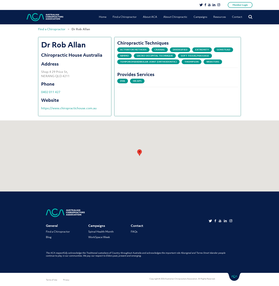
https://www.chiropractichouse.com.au (69, 108)
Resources (219, 16)
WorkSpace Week (99, 237)
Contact (237, 16)
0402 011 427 (50, 92)
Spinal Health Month (101, 231)
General (52, 226)
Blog (48, 237)
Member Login (240, 4)
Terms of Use (51, 279)
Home (102, 16)
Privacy (66, 279)
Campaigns (200, 16)
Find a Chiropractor (125, 16)
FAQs (134, 231)
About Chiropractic (175, 16)
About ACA (150, 16)
